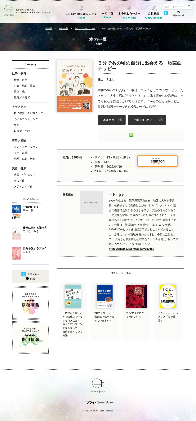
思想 (16, 121)
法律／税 (18, 90)
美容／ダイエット (24, 168)
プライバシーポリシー (100, 396)
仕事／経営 (20, 79)
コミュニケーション (25, 142)
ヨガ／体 (18, 173)
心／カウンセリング (85, 28)
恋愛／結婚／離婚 (24, 152)
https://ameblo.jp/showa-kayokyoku (131, 248)
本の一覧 (63, 28)
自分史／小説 (21, 126)
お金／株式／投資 (24, 84)
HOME (48, 28)
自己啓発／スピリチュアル (29, 110)
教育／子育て (21, 95)
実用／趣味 (20, 147)
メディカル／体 (22, 178)
